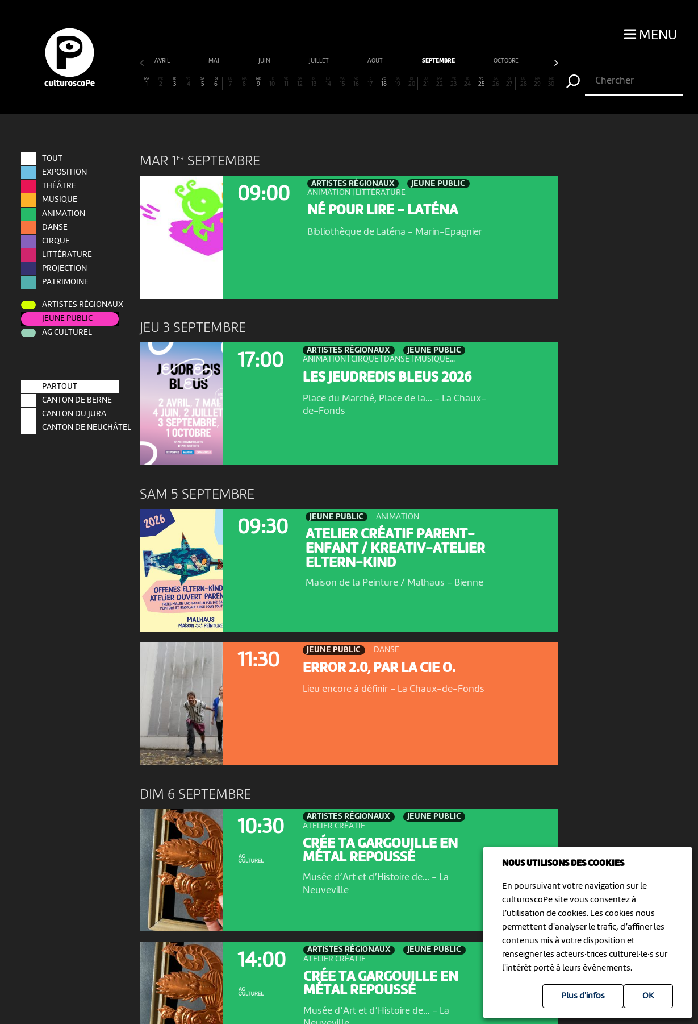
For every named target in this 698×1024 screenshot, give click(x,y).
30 (551, 82)
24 (467, 82)
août (274, 61)
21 (426, 82)
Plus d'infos (583, 996)
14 (328, 82)
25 (481, 82)
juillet (218, 61)
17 (369, 82)
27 (509, 82)
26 (495, 82)
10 (272, 82)
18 (384, 82)
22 (439, 82)
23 (454, 82)
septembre (338, 61)
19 (397, 82)
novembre (472, 61)
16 (356, 82)
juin (163, 61)
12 (300, 82)
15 (342, 82)
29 (537, 82)
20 (411, 82)
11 (286, 82)
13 (314, 82)
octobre (405, 61)
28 (523, 82)
